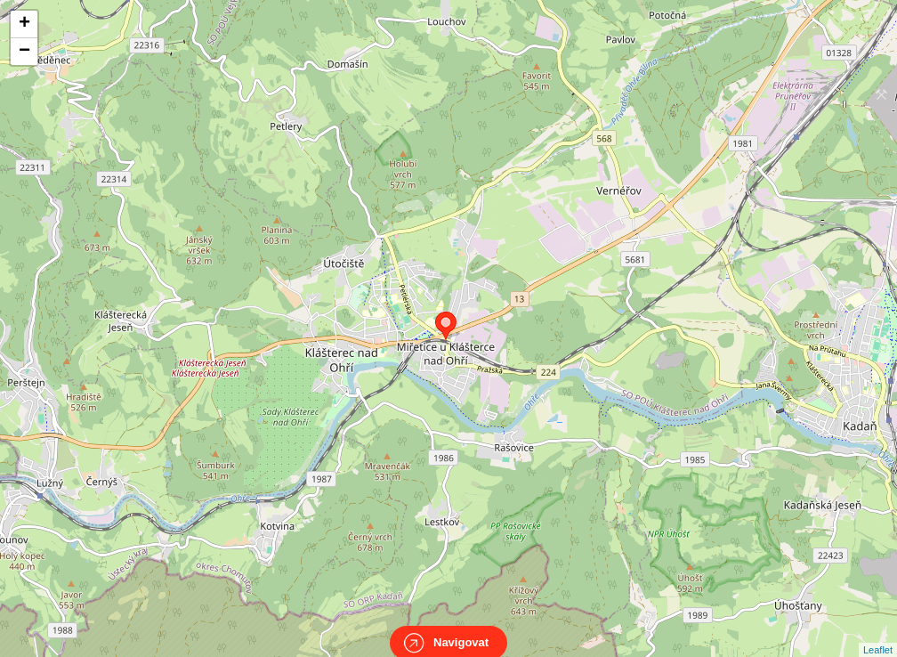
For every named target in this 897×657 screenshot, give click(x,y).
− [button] (24, 51)
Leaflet (878, 634)
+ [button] (24, 24)
